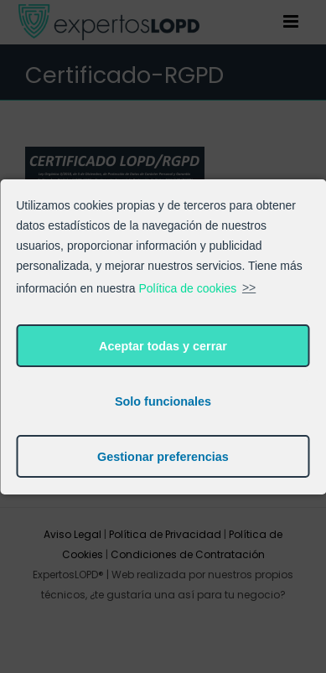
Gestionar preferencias (163, 456)
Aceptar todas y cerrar (163, 346)
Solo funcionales (163, 401)
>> (249, 287)
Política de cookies (188, 287)
